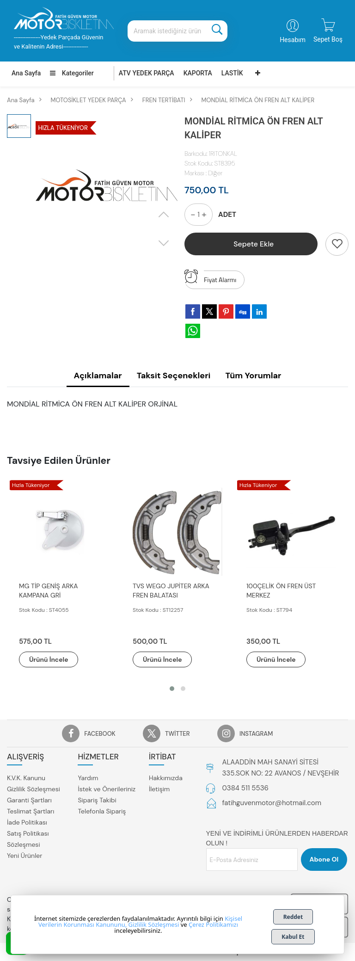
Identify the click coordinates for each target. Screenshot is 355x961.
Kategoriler (71, 73)
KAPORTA (198, 73)
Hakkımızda (166, 778)
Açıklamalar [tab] (98, 375)
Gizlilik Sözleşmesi (33, 789)
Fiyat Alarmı (210, 277)
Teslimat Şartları (30, 811)
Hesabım (293, 39)
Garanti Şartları (29, 800)
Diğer (215, 173)
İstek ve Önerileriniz (106, 789)
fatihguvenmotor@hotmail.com (272, 803)
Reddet (293, 917)
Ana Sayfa (26, 73)
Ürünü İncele (51, 659)
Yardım (88, 778)
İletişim (159, 789)
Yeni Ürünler (24, 855)
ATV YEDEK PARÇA (146, 73)
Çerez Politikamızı (213, 924)
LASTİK (232, 73)
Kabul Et (293, 937)
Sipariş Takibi (97, 800)
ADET (227, 214)
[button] (172, 689)
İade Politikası (27, 822)
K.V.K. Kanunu (26, 778)
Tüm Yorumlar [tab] (253, 375)
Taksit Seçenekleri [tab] (174, 375)
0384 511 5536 (245, 788)
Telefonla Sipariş (102, 811)
